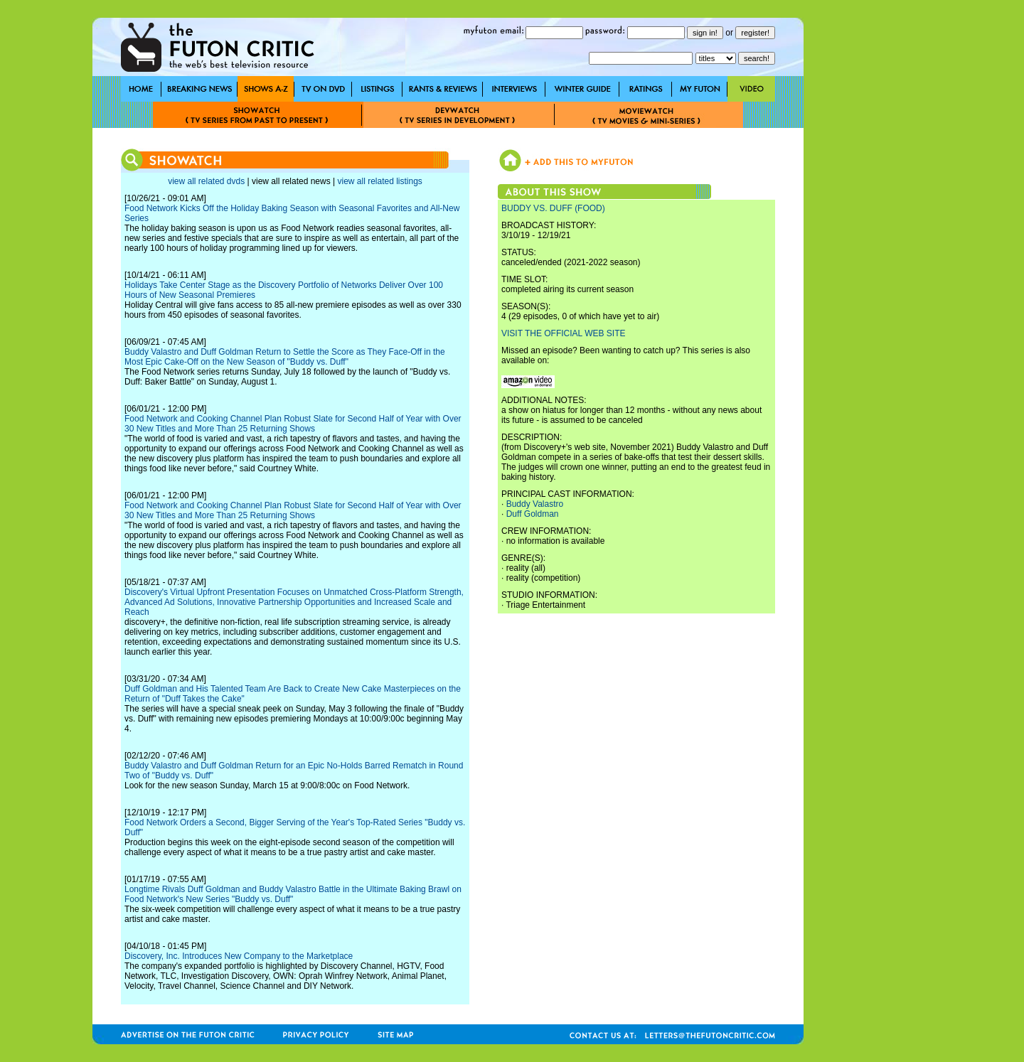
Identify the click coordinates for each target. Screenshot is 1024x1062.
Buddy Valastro (535, 504)
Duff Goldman (532, 514)
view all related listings (379, 181)
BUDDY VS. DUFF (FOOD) (553, 208)
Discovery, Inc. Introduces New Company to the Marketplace (238, 956)
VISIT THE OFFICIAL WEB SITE (563, 333)
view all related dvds (206, 181)
